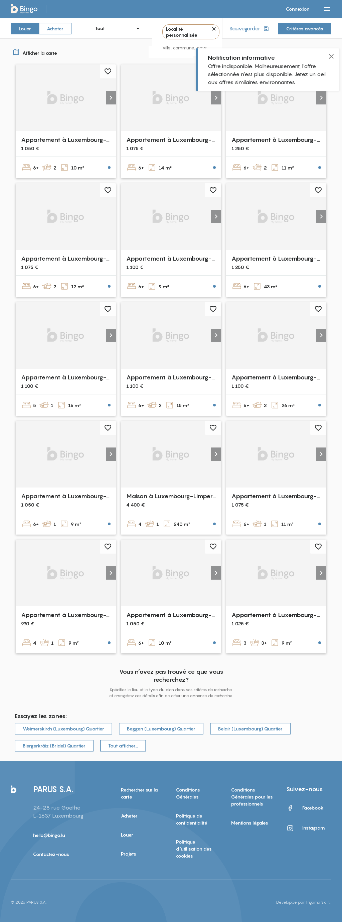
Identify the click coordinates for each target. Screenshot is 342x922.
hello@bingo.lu (49, 835)
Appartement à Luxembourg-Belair (71, 139)
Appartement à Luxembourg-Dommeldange (84, 496)
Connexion (298, 9)
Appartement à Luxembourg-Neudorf (180, 258)
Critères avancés (304, 28)
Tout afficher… (123, 745)
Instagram (305, 828)
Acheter (55, 28)
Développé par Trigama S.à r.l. (303, 902)
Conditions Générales (188, 793)
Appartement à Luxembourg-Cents (282, 139)
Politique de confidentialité (191, 819)
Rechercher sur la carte (139, 793)
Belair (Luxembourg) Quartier (250, 728)
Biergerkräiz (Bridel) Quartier (54, 745)
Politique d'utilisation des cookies (194, 849)
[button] (111, 97)
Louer (25, 28)
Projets (128, 854)
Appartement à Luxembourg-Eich (69, 614)
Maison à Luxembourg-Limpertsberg (178, 496)
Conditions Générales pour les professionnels (252, 797)
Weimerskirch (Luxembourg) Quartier (63, 728)
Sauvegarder (249, 28)
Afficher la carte (34, 52)
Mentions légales (249, 823)
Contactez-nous (51, 854)
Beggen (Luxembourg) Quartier (161, 728)
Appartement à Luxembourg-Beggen (74, 258)
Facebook (305, 808)
